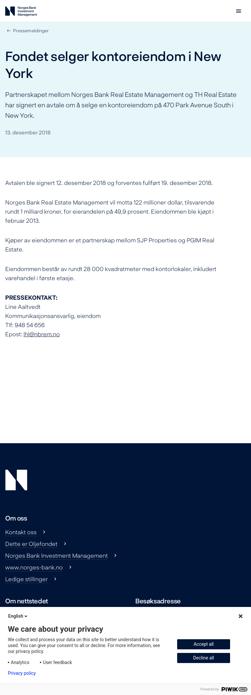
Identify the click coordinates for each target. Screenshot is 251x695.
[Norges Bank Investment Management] (21, 13)
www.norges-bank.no (34, 567)
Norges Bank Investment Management (56, 555)
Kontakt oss (21, 532)
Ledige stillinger (26, 578)
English (18, 616)
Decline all (203, 657)
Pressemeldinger (31, 30)
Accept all (203, 644)
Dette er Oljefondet (31, 543)
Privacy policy (22, 673)
